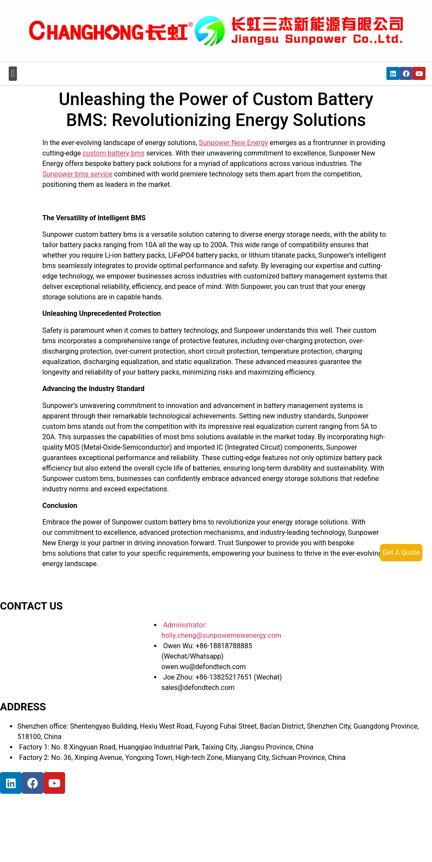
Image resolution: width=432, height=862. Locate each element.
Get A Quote (401, 552)
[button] (13, 73)
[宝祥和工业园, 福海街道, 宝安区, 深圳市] (65, 826)
